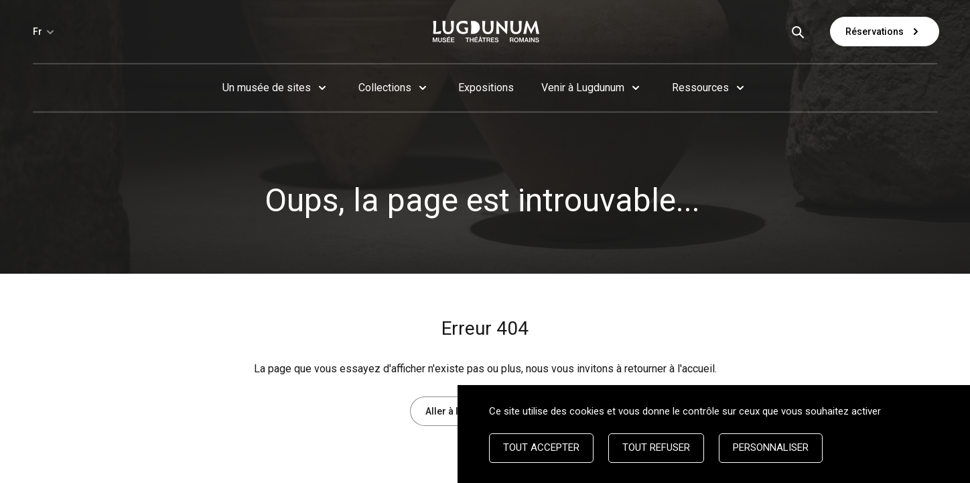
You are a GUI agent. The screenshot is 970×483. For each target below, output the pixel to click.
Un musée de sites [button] (266, 87)
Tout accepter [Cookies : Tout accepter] (541, 447)
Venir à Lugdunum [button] (582, 87)
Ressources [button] (700, 87)
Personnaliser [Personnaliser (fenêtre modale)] (771, 447)
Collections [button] (384, 87)
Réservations (884, 31)
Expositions (486, 87)
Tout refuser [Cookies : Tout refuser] (656, 447)
